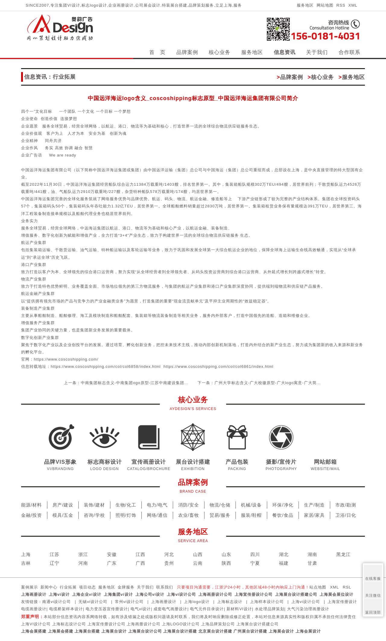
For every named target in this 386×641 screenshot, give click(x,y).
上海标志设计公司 (69, 624)
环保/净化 (282, 504)
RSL (347, 587)
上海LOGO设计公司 (181, 624)
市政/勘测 (345, 504)
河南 (83, 563)
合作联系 (349, 52)
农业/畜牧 (188, 515)
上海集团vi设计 (118, 594)
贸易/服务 (220, 515)
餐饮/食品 (282, 515)
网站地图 (325, 5)
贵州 (169, 563)
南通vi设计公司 (56, 601)
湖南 (312, 554)
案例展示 (29, 587)
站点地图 (317, 587)
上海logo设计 (197, 601)
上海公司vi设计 (150, 594)
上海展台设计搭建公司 (296, 594)
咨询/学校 (94, 515)
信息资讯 (285, 52)
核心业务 (219, 52)
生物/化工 (125, 504)
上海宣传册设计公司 (254, 594)
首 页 (157, 52)
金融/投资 (31, 515)
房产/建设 (62, 504)
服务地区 (305, 5)
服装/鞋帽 (251, 515)
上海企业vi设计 (86, 594)
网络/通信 (157, 515)
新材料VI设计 (239, 609)
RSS (341, 5)
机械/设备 (251, 504)
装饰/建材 (94, 504)
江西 (140, 554)
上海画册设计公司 (215, 594)
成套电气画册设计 (170, 609)
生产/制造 (314, 504)
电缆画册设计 (33, 609)
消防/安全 (188, 504)
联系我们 (164, 587)
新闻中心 (48, 587)
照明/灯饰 (125, 515)
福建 (284, 563)
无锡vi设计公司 (92, 601)
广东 (112, 563)
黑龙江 (343, 554)
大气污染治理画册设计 (308, 609)
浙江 (83, 554)
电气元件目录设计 (207, 609)
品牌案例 (187, 52)
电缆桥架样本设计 (66, 609)
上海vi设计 (59, 594)
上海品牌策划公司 (218, 624)
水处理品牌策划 (269, 609)
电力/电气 (157, 504)
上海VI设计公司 (36, 624)
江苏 (54, 554)
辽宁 (54, 563)
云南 (198, 563)
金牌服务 (126, 587)
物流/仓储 (220, 504)
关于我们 (317, 52)
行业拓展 (68, 587)
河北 (169, 554)
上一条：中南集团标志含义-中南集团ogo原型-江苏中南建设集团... (126, 382)
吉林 (26, 563)
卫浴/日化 (345, 515)
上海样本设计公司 (267, 601)
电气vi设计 (141, 609)
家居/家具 (314, 515)
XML (352, 5)
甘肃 (312, 563)
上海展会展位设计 (336, 594)
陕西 (226, 563)
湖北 (284, 554)
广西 (140, 563)
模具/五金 (62, 515)
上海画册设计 (33, 594)
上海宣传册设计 (342, 601)
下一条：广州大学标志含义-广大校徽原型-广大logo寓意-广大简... (259, 382)
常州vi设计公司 (129, 601)
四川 (255, 554)
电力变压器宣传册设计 (107, 609)
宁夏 (255, 563)
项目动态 (87, 587)
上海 (26, 554)
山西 (198, 554)
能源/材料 (31, 504)
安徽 (112, 554)
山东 (226, 554)
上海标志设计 (229, 601)
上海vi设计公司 (181, 594)
